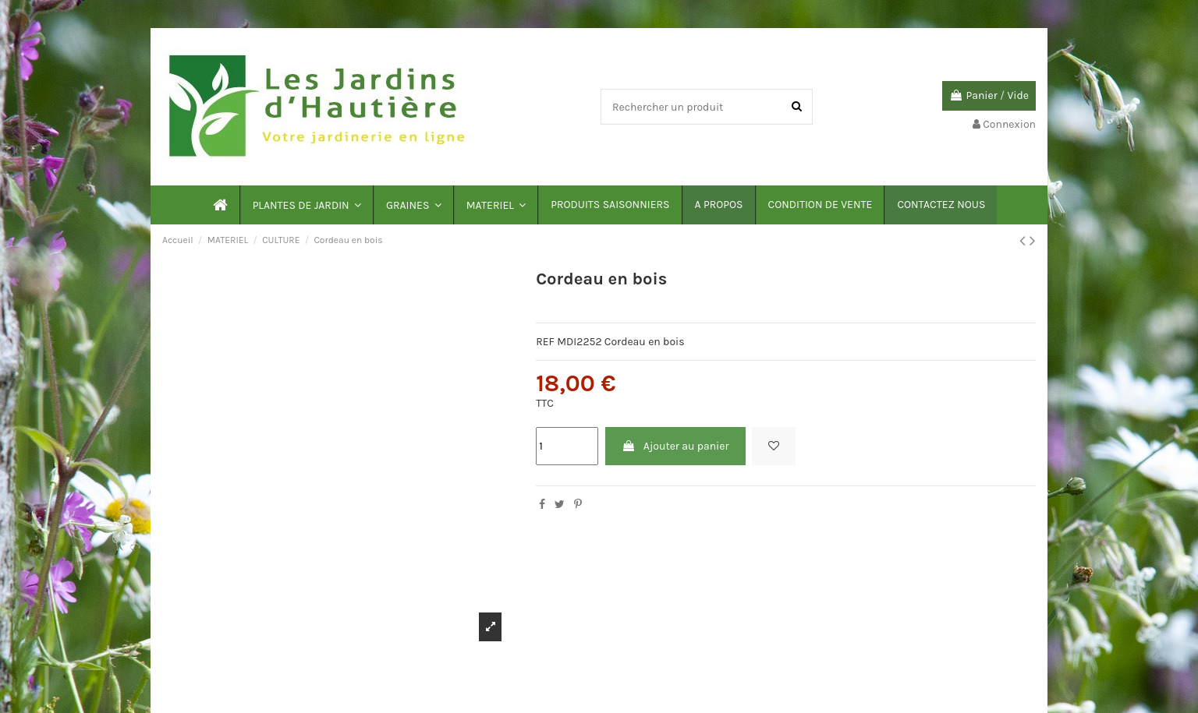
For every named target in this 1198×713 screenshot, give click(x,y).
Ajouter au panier (675, 446)
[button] (306, 204)
